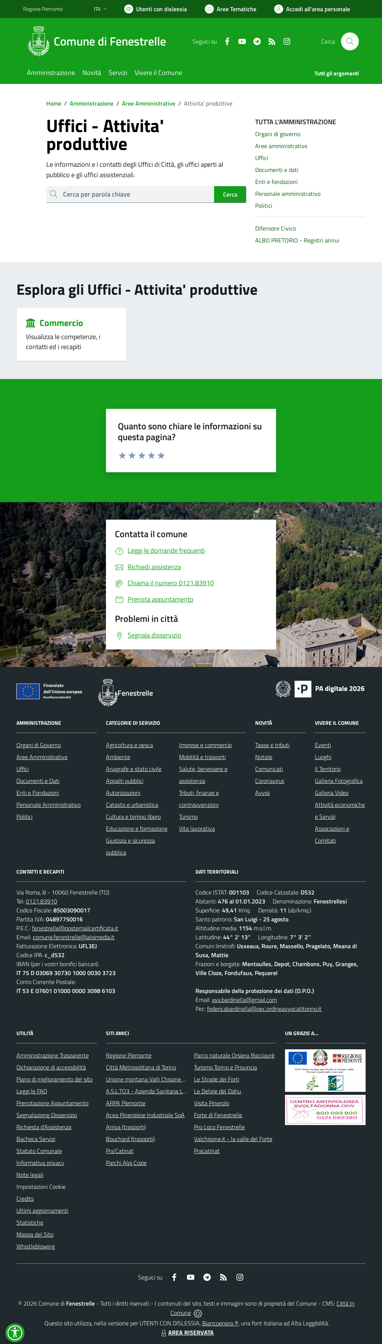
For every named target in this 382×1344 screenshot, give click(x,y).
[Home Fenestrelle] (99, 41)
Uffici (22, 768)
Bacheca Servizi (35, 1138)
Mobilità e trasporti (202, 756)
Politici (24, 816)
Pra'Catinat (120, 1150)
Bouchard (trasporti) (130, 1138)
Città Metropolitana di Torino (141, 1067)
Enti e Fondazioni (37, 792)
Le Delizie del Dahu (217, 1091)
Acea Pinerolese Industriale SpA (145, 1114)
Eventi (323, 744)
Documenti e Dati (37, 780)
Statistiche (29, 1222)
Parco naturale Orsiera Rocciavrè (234, 1055)
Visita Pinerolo (211, 1103)
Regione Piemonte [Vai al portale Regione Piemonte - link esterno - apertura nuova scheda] (43, 9)
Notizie (263, 756)
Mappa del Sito (34, 1234)
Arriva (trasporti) (126, 1126)
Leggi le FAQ (31, 1091)
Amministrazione (87, 103)
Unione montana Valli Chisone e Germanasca (162, 1079)
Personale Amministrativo (48, 804)
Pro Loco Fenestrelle (219, 1126)
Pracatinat (207, 1150)
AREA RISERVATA (186, 1332)
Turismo (188, 816)
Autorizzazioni (123, 792)
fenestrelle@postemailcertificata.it (75, 928)
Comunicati (269, 768)
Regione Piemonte (128, 1055)
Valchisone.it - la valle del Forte (233, 1138)
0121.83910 (41, 901)
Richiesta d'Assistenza (43, 1126)
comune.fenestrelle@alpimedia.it (74, 937)
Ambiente (118, 756)
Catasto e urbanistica (132, 804)
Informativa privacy (40, 1162)
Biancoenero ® (220, 1323)
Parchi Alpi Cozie (126, 1162)
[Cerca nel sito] (350, 41)
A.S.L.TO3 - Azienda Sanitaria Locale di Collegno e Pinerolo (178, 1091)
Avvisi (262, 792)
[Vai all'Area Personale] (312, 9)
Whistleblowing (35, 1246)
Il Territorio (328, 768)
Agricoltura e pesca (129, 744)
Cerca (230, 194)
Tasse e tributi (272, 744)
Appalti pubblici (124, 780)
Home (53, 103)
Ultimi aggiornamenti (42, 1210)
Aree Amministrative (144, 103)
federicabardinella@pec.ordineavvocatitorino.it (264, 1008)
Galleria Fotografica (339, 780)
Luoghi (323, 756)
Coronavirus (269, 780)
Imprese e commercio (205, 744)
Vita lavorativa (197, 828)
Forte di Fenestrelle (218, 1114)
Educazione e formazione (136, 828)
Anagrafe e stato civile (134, 768)
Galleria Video (331, 792)
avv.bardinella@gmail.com (244, 999)
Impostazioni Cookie (41, 1186)
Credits (25, 1198)
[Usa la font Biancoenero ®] (155, 9)
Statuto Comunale (39, 1150)
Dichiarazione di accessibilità (51, 1067)
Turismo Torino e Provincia (225, 1067)
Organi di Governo (38, 744)
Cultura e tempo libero (133, 816)
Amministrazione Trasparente (52, 1055)
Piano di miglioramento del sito (54, 1079)
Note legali (29, 1174)
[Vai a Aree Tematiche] (230, 9)
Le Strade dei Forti (216, 1079)
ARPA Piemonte (125, 1103)
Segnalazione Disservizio (46, 1114)
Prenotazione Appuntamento (52, 1103)
